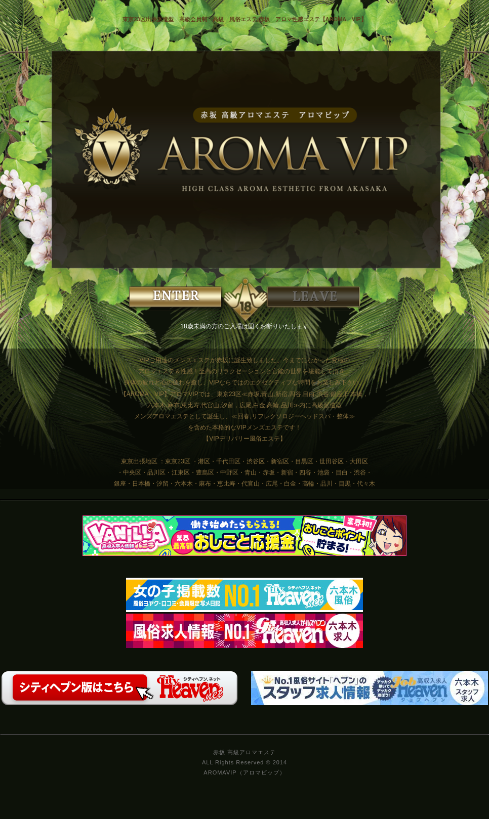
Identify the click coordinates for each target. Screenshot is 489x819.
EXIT (302, 298)
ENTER (186, 298)
